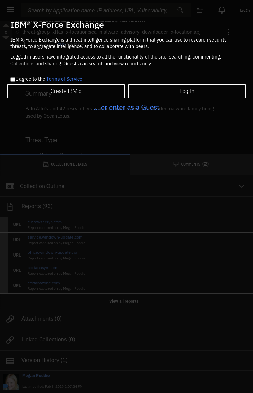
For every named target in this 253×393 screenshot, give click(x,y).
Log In (187, 91)
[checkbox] (12, 79)
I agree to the (49, 79)
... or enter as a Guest (126, 107)
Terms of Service (64, 79)
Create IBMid (66, 91)
